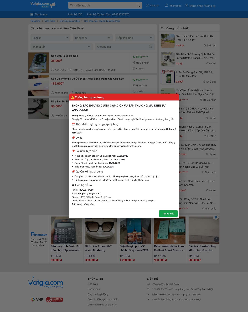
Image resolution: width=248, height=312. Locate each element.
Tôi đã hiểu (168, 213)
